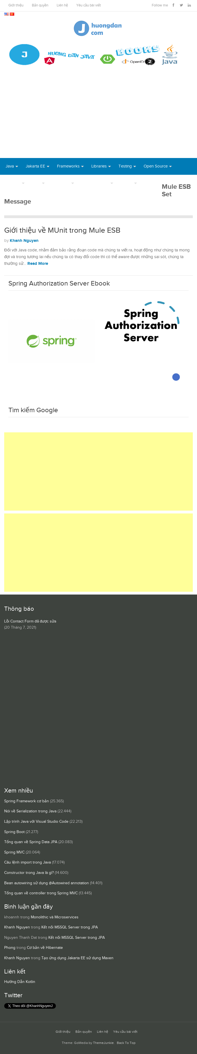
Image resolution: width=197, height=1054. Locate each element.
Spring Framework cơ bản (26, 801)
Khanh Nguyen (24, 240)
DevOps (13, 183)
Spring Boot (14, 832)
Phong (9, 947)
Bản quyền (40, 5)
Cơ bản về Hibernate (45, 947)
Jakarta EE (35, 166)
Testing (125, 166)
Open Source (156, 166)
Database (61, 183)
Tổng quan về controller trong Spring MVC (41, 893)
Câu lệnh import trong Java (27, 862)
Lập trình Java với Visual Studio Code (36, 821)
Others (127, 183)
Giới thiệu (15, 5)
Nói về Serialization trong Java (30, 811)
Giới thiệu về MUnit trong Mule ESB (62, 230)
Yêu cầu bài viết (88, 5)
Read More (37, 263)
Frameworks (68, 166)
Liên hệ (62, 5)
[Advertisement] (98, 116)
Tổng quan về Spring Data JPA (30, 842)
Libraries (99, 166)
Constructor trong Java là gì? (29, 873)
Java (10, 166)
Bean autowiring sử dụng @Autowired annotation (46, 883)
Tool (36, 183)
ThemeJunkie (103, 1043)
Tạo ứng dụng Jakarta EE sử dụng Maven (77, 958)
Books (150, 183)
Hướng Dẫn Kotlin (19, 982)
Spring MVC (14, 852)
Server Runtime (95, 183)
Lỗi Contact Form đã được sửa (30, 621)
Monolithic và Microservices (55, 917)
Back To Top (126, 1043)
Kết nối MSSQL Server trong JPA (69, 927)
